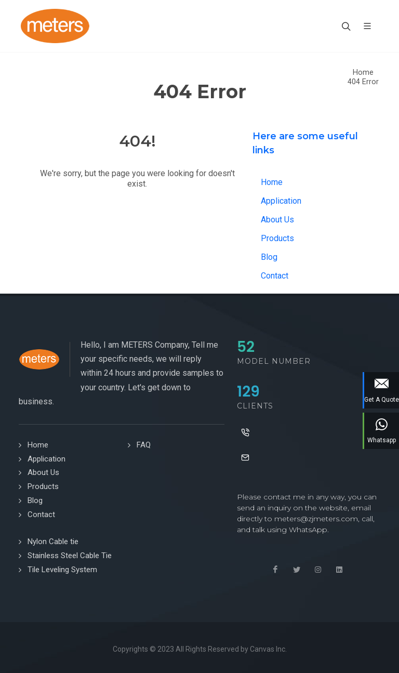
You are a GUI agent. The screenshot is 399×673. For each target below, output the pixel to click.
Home (363, 72)
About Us (277, 220)
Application (281, 201)
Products (277, 238)
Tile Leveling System (62, 569)
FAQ (144, 445)
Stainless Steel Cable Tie (70, 555)
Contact (274, 276)
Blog (269, 257)
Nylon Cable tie (53, 541)
